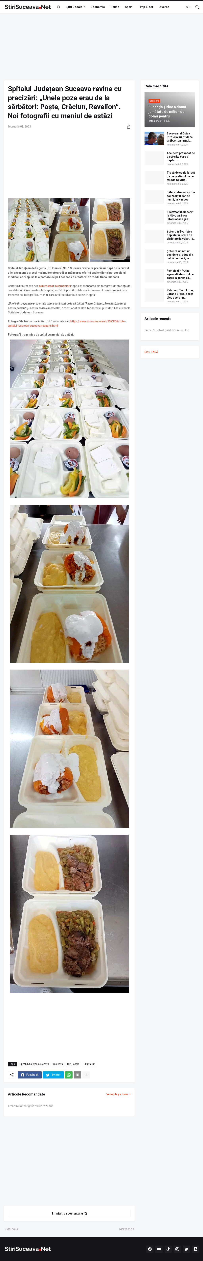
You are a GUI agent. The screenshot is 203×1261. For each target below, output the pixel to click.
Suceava (58, 1064)
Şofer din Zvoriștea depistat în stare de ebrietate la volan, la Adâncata (180, 235)
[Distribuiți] (127, 126)
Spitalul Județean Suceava (34, 1064)
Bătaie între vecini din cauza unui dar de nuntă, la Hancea (181, 196)
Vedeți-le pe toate (117, 1094)
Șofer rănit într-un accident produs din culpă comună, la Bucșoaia (180, 255)
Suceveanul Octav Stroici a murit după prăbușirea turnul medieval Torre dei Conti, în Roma (180, 137)
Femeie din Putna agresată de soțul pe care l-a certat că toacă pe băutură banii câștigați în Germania (180, 274)
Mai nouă (12, 1229)
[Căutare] (195, 7)
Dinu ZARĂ (151, 352)
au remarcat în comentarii (54, 286)
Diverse (164, 7)
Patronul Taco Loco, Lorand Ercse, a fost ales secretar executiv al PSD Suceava (180, 294)
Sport (128, 7)
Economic (98, 7)
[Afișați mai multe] (86, 1074)
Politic (114, 7)
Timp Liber (145, 7)
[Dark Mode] (188, 7)
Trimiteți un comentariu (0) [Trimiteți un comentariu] (69, 1213)
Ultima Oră (89, 1064)
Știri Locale (74, 7)
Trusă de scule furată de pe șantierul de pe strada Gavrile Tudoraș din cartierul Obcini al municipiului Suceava (181, 176)
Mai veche (125, 1229)
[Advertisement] (101, 47)
